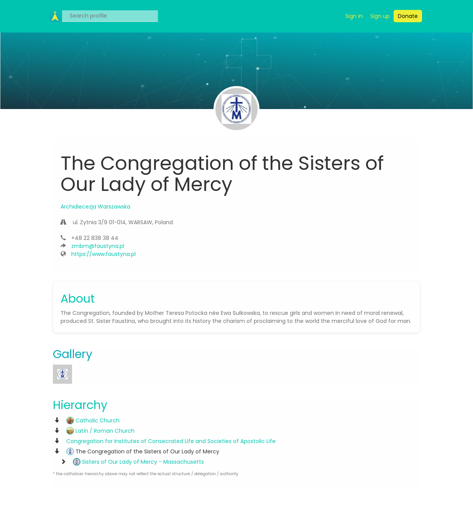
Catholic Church (93, 420)
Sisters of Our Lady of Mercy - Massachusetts (138, 462)
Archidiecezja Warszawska (95, 206)
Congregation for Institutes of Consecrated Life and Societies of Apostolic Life (171, 441)
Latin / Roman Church (100, 431)
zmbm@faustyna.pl (97, 246)
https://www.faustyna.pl (103, 254)
